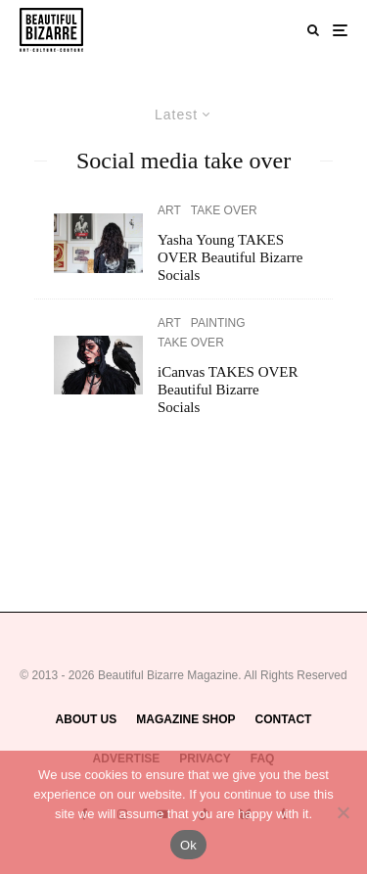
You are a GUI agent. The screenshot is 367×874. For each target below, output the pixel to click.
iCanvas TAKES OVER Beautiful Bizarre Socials (228, 389)
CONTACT (283, 719)
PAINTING (218, 323)
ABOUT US (86, 719)
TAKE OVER (224, 210)
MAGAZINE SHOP (185, 719)
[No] (342, 812)
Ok (188, 845)
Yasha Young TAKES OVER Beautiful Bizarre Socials (230, 257)
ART (169, 210)
